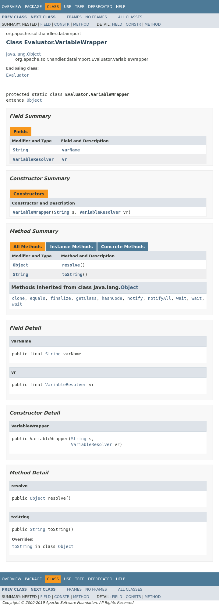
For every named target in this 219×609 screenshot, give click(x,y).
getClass (86, 298)
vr (64, 159)
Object (34, 100)
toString (72, 274)
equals (37, 298)
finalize (60, 298)
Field (45, 24)
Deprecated (100, 7)
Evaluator (17, 75)
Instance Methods (71, 246)
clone (18, 298)
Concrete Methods (123, 246)
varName (71, 149)
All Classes (130, 17)
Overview (11, 7)
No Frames (96, 17)
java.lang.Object (23, 54)
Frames (74, 17)
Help (120, 7)
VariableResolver (33, 159)
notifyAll (159, 298)
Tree (79, 7)
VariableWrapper (32, 212)
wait (181, 298)
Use (67, 7)
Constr (61, 24)
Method (81, 24)
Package (33, 7)
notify (135, 298)
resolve (71, 265)
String (20, 149)
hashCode (112, 298)
